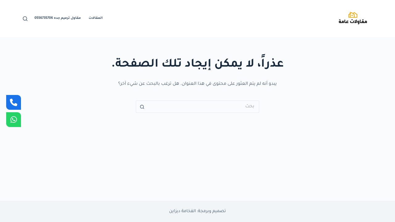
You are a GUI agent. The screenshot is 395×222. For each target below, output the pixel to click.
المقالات (96, 18)
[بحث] (25, 18)
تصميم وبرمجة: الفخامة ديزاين (197, 211)
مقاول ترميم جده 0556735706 (58, 18)
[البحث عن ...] (203, 107)
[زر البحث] (142, 107)
